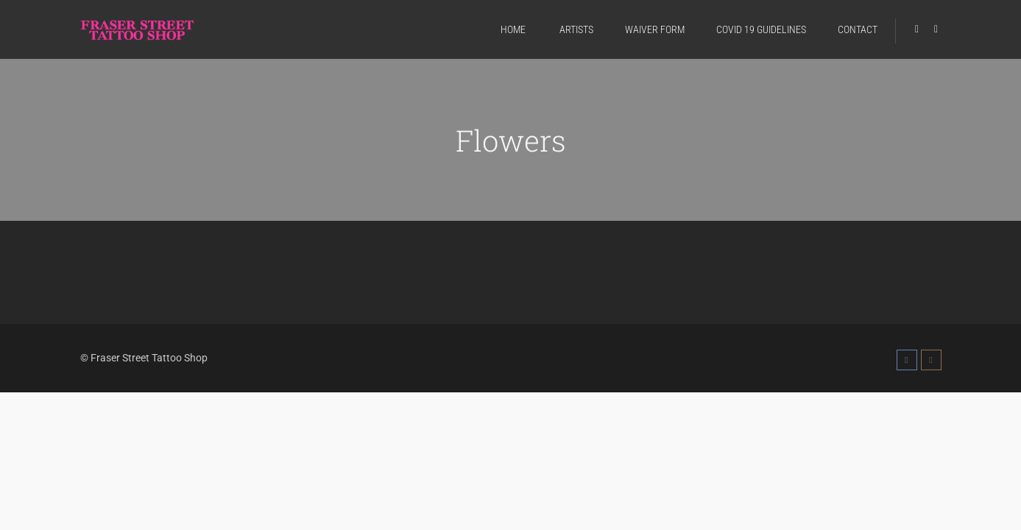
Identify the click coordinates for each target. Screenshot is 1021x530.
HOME (513, 29)
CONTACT (857, 29)
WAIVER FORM (655, 29)
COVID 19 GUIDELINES (761, 29)
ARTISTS (575, 29)
